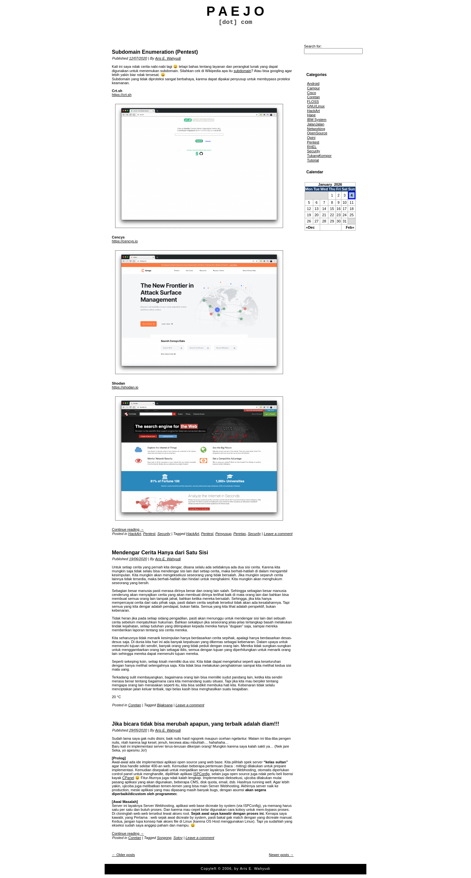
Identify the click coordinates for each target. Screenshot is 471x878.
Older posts (123, 855)
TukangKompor (319, 156)
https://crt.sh (122, 95)
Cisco (311, 93)
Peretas (239, 534)
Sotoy (178, 838)
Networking (316, 129)
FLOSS (313, 102)
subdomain (242, 71)
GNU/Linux (316, 106)
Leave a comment (278, 534)
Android (313, 84)
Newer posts (281, 855)
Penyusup (223, 534)
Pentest (149, 534)
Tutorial (313, 160)
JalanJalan (315, 124)
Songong (164, 838)
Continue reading (128, 529)
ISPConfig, (202, 774)
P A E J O (235, 11)
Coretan (134, 705)
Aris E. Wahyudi (168, 58)
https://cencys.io (125, 241)
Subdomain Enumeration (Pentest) (155, 52)
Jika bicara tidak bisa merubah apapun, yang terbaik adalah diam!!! (195, 724)
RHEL (312, 147)
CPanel (128, 778)
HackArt (134, 534)
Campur (313, 88)
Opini (311, 138)
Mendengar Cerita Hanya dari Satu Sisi (160, 552)
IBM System (316, 120)
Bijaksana (165, 705)
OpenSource (317, 133)
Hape (311, 115)
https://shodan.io (125, 387)
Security (164, 534)
